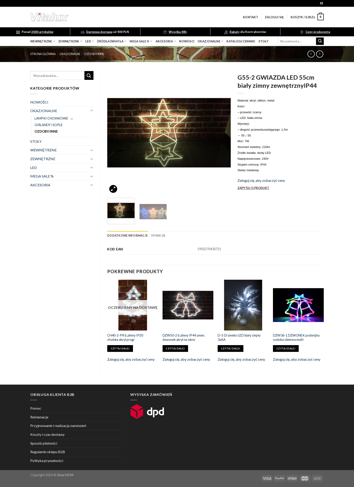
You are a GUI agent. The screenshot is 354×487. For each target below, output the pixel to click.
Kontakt (250, 17)
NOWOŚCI (39, 102)
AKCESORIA (40, 185)
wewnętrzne (42, 41)
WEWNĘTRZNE (43, 150)
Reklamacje (39, 417)
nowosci (186, 41)
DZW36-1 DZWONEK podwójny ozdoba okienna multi (296, 337)
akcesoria (166, 41)
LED (89, 41)
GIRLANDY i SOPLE (49, 125)
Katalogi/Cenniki (240, 41)
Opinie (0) (158, 235)
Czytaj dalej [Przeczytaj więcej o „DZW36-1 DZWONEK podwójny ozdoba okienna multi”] (285, 348)
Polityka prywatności (46, 460)
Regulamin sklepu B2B (47, 452)
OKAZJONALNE (210, 41)
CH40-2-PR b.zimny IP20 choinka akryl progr (125, 337)
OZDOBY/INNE (94, 54)
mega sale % (141, 41)
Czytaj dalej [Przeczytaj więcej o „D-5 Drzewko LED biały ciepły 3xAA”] (230, 348)
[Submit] (320, 41)
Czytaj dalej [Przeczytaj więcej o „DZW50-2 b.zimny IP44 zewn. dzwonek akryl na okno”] (175, 348)
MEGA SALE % (42, 176)
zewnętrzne (70, 41)
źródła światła (111, 41)
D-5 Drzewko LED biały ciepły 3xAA (239, 337)
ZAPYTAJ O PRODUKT (253, 188)
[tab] (127, 235)
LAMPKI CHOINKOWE (51, 118)
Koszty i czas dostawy (47, 434)
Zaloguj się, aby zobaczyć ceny (261, 180)
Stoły (263, 41)
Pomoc (35, 408)
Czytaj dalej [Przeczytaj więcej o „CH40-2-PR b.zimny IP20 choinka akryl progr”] (120, 348)
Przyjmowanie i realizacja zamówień (58, 425)
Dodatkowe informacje (127, 235)
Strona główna (43, 54)
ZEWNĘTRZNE (42, 159)
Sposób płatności (43, 443)
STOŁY (36, 141)
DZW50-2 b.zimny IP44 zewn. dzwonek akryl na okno (184, 337)
